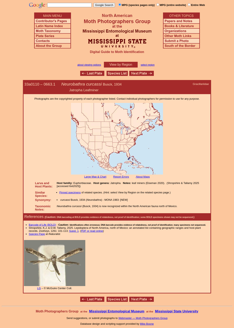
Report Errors (121, 176)
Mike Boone (147, 323)
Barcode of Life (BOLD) (42, 224)
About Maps (143, 176)
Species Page (37, 234)
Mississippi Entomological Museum (116, 311)
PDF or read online (92, 230)
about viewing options (89, 64)
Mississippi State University (176, 311)
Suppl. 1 (74, 230)
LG (39, 288)
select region (148, 64)
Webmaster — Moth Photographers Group (143, 318)
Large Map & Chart (95, 176)
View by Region (120, 64)
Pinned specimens (70, 192)
